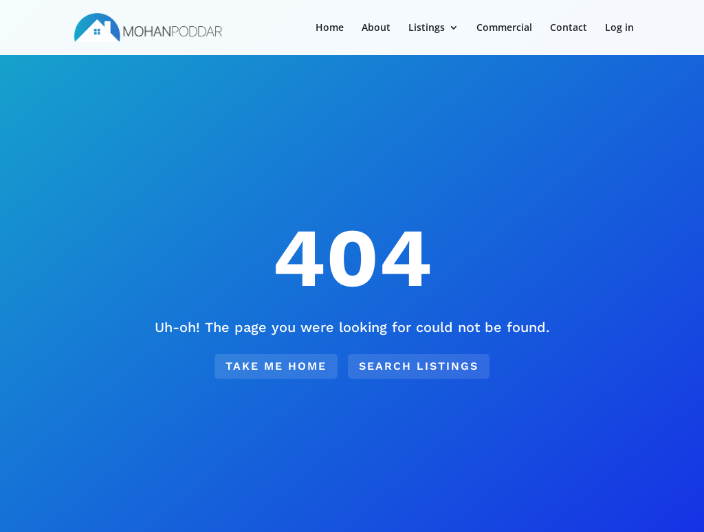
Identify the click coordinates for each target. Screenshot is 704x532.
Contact (568, 28)
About (376, 28)
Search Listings (418, 366)
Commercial (504, 28)
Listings (426, 28)
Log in (619, 28)
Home (330, 28)
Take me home (276, 366)
